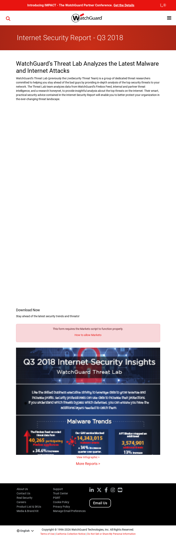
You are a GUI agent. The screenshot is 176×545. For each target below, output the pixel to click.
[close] (163, 5)
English (25, 530)
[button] (8, 18)
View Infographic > (88, 457)
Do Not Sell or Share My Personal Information (111, 534)
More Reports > (88, 464)
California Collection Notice (70, 534)
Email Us (100, 503)
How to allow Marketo (88, 335)
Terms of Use (47, 534)
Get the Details (124, 5)
